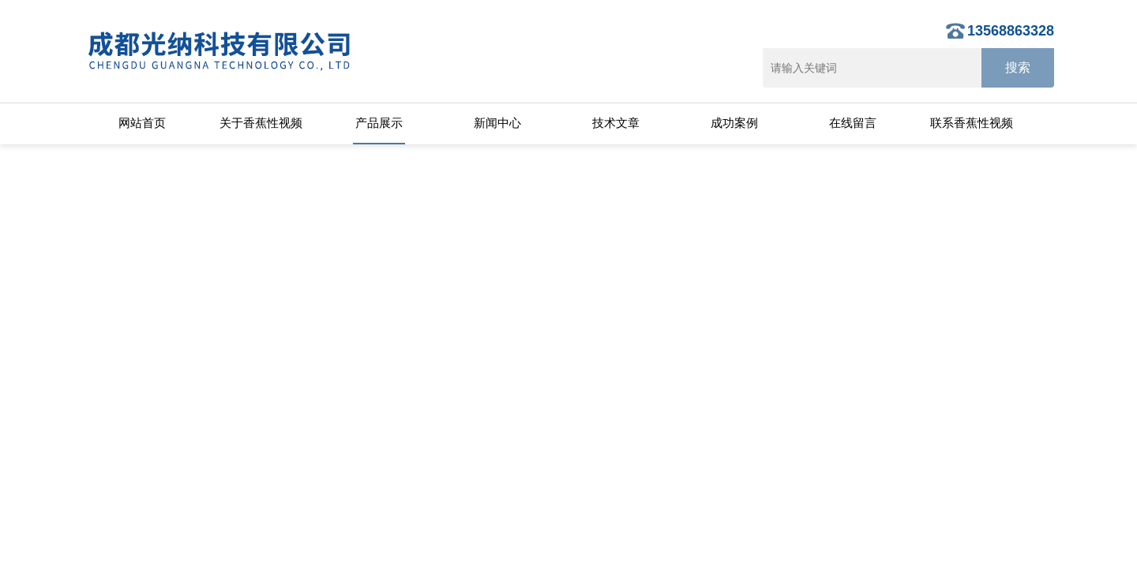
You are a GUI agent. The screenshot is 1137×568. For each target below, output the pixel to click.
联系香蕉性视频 (971, 122)
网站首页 (142, 122)
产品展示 (379, 122)
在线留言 (852, 122)
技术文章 (616, 122)
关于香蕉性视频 (261, 122)
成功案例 (734, 122)
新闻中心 (497, 122)
